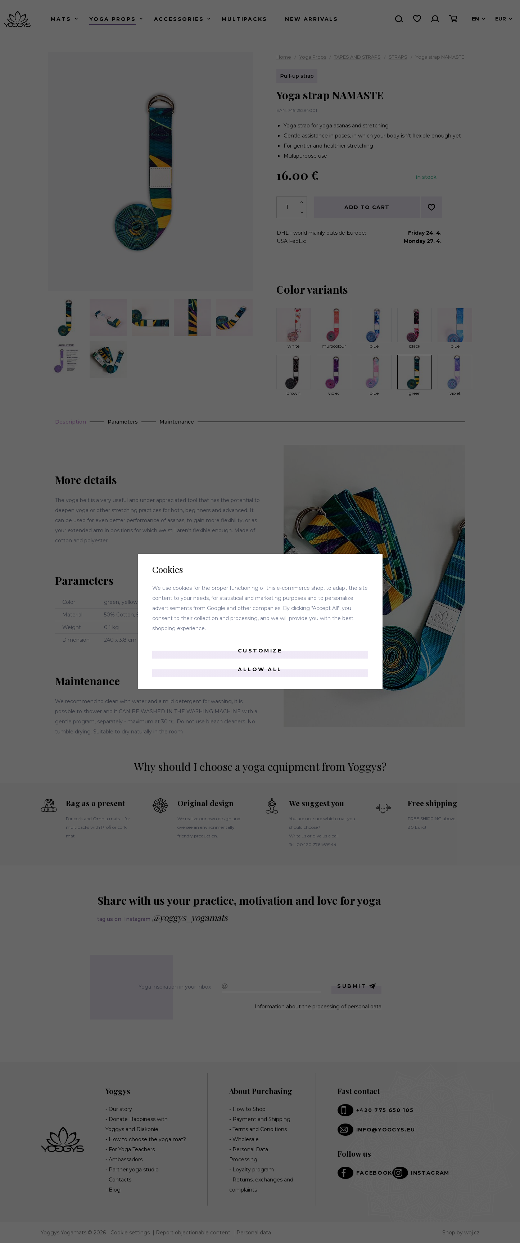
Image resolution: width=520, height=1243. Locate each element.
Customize (260, 650)
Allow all (260, 669)
